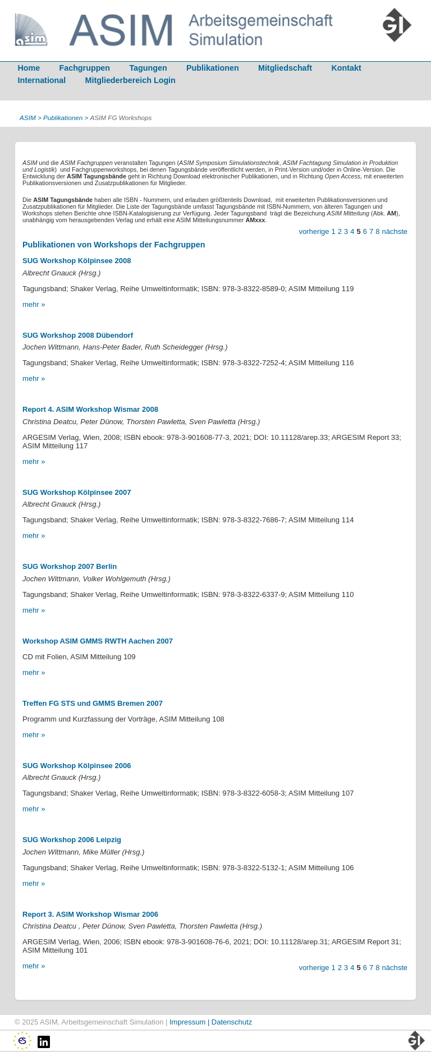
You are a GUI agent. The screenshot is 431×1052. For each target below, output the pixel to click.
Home (28, 67)
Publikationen (212, 67)
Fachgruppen (85, 67)
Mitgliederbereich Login (130, 80)
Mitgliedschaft (285, 67)
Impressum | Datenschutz (210, 1022)
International (41, 80)
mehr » (33, 304)
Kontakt (346, 67)
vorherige (314, 231)
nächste (394, 231)
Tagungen (148, 67)
